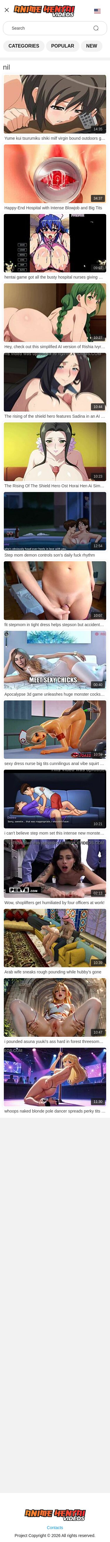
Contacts (55, 1527)
